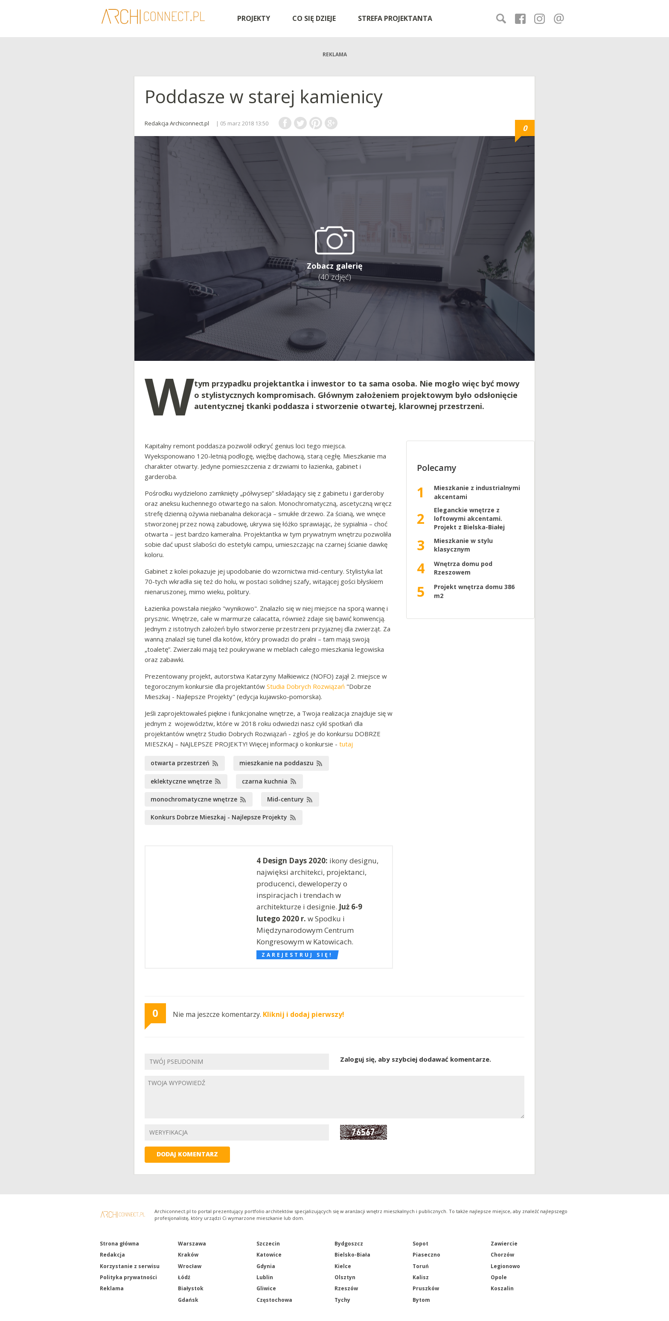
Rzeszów (346, 1288)
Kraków (188, 1254)
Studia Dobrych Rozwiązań (306, 686)
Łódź (184, 1277)
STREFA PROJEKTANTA (395, 18)
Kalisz (421, 1277)
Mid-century (285, 799)
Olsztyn (344, 1277)
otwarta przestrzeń (180, 763)
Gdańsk (188, 1300)
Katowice (269, 1254)
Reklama (112, 1288)
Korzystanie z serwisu (130, 1266)
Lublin (264, 1277)
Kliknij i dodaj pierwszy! (303, 1014)
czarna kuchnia (265, 781)
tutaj (346, 744)
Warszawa (192, 1243)
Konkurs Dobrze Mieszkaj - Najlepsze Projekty (219, 817)
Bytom (421, 1300)
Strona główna (119, 1243)
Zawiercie (504, 1243)
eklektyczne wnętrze (181, 781)
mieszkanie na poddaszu (276, 763)
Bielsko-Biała (352, 1254)
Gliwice (266, 1288)
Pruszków (426, 1288)
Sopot (420, 1243)
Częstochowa (274, 1300)
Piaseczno (426, 1254)
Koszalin (502, 1288)
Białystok (191, 1288)
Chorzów (502, 1254)
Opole (499, 1277)
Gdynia (265, 1266)
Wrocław (189, 1266)
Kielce (342, 1266)
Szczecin (268, 1243)
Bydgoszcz (348, 1243)
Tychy (342, 1300)
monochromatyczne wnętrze (194, 799)
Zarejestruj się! (297, 954)
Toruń (421, 1266)
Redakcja (112, 1254)
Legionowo (505, 1266)
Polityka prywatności (128, 1277)
